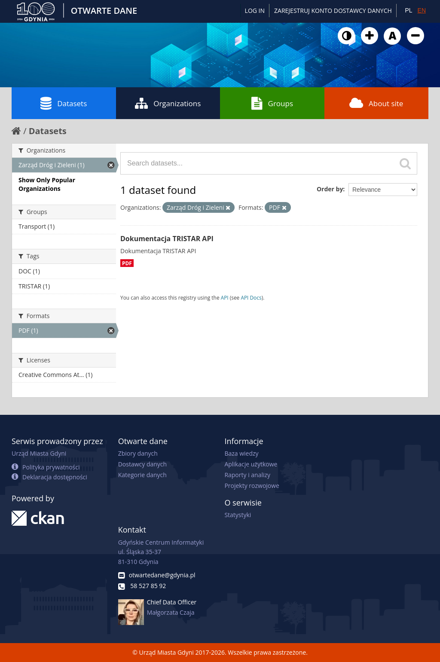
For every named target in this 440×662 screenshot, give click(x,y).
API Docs (251, 297)
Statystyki (237, 515)
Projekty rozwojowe (251, 485)
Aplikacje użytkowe (250, 464)
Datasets (63, 103)
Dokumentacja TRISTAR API (167, 238)
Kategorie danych (142, 475)
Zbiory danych (138, 453)
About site (376, 103)
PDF (127, 263)
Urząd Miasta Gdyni (39, 453)
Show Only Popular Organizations (46, 184)
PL (408, 10)
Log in (255, 10)
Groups (272, 103)
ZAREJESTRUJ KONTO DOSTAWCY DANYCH (333, 10)
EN (422, 10)
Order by (330, 189)
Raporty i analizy (247, 475)
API (225, 297)
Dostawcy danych (142, 464)
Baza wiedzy (241, 453)
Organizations (168, 103)
